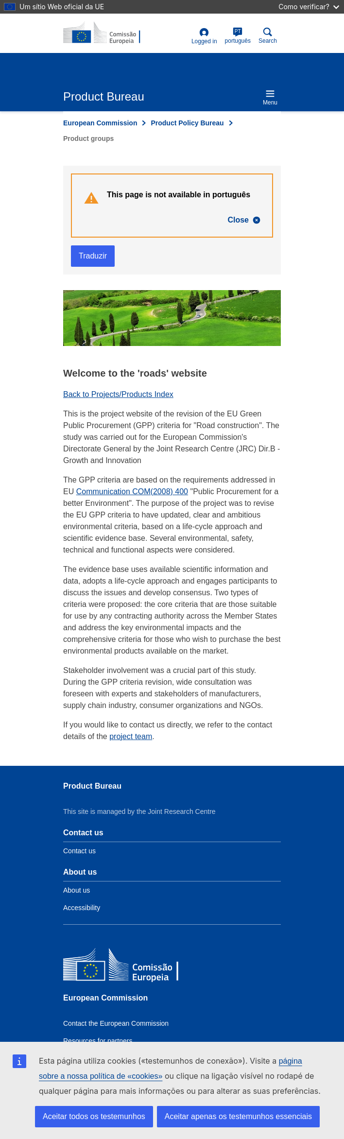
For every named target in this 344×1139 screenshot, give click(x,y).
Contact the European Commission (116, 1023)
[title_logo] (110, 33)
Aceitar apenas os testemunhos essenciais (238, 1116)
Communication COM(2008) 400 (132, 491)
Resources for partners (97, 1041)
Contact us (79, 851)
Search (267, 35)
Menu (270, 97)
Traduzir (93, 256)
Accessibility (81, 908)
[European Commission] (133, 966)
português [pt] (238, 35)
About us (76, 890)
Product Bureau (92, 786)
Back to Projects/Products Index (118, 394)
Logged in (204, 36)
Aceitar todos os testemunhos (94, 1116)
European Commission (100, 123)
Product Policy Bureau (187, 123)
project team (130, 736)
